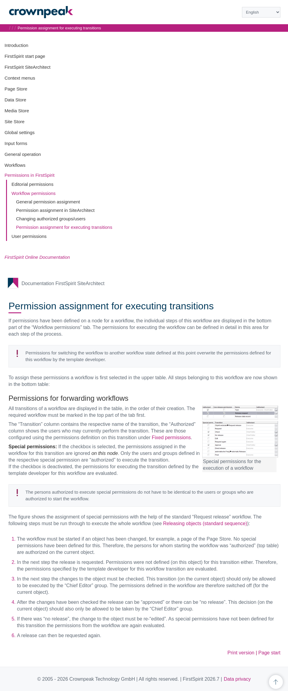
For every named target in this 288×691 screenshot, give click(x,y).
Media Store (17, 110)
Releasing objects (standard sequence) (205, 523)
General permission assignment (48, 201)
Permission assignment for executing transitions (64, 227)
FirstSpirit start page (25, 56)
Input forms (16, 143)
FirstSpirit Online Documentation (37, 257)
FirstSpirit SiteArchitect (28, 67)
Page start (269, 652)
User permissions (29, 236)
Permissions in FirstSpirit (30, 175)
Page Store (16, 88)
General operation (23, 154)
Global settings (20, 132)
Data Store (15, 99)
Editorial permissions (32, 184)
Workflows (15, 165)
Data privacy (237, 679)
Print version (240, 652)
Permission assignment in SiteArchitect (55, 210)
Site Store (15, 121)
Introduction (16, 45)
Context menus (20, 78)
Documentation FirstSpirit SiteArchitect (63, 283)
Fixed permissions (171, 437)
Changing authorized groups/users (50, 218)
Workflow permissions (34, 193)
